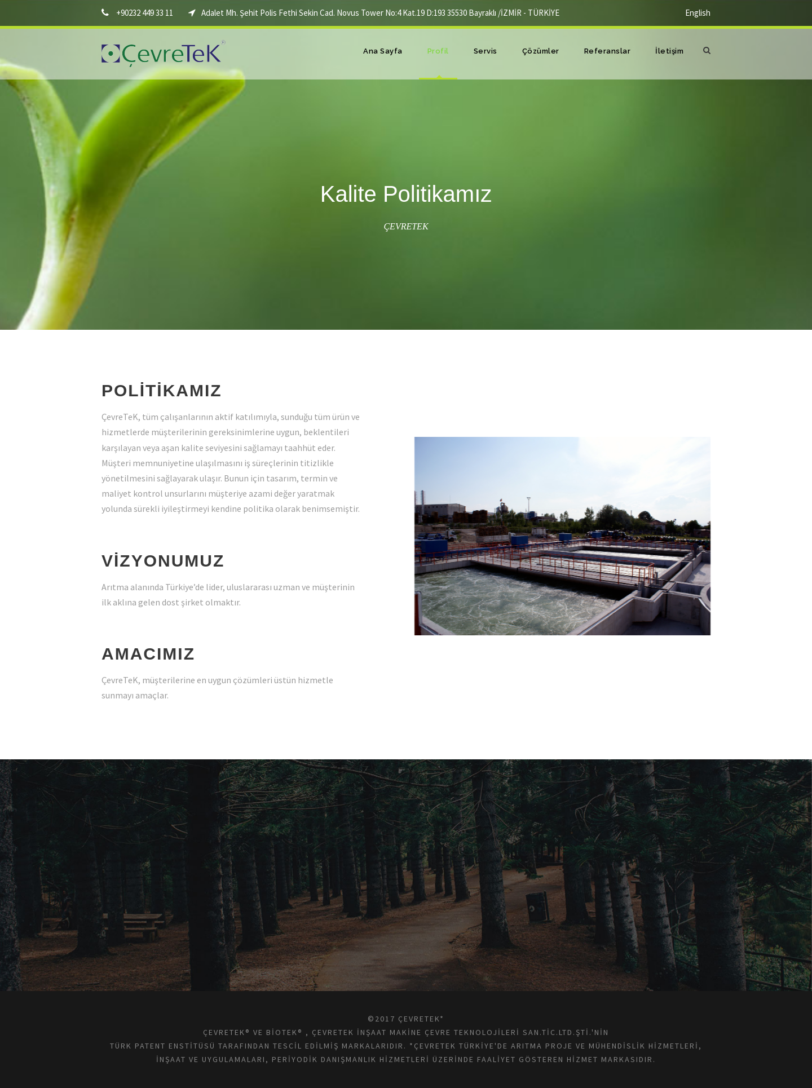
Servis (485, 51)
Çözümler (540, 51)
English (697, 12)
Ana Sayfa (383, 51)
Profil (438, 51)
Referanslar (607, 51)
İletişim (669, 51)
